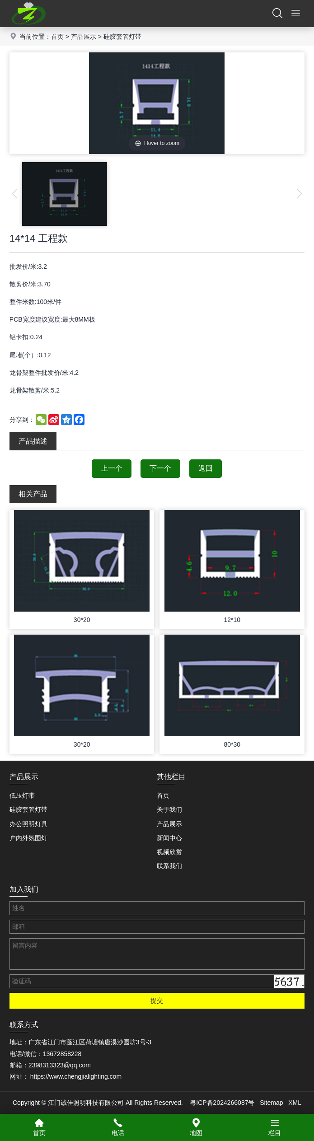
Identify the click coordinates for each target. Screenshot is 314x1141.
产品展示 (83, 36)
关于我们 (169, 809)
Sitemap (271, 1102)
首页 (57, 36)
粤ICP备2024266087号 (222, 1102)
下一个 (160, 468)
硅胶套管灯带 (122, 36)
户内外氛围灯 (28, 838)
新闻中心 (169, 838)
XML (294, 1102)
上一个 (111, 468)
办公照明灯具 (28, 824)
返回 (205, 468)
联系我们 (169, 866)
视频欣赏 (169, 852)
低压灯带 (22, 795)
